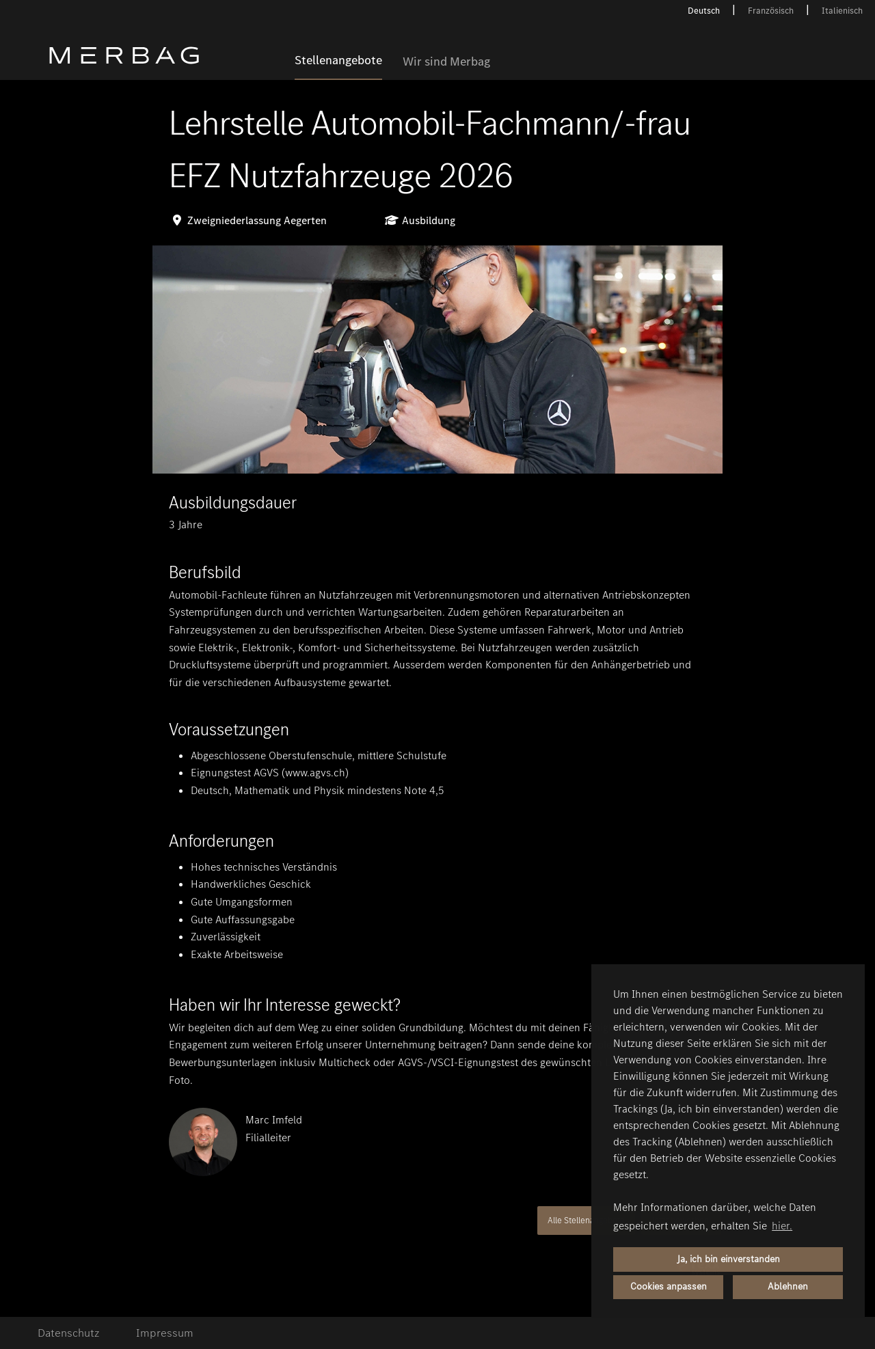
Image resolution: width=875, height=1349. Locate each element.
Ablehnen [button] (788, 1286)
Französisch (771, 10)
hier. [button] (782, 1225)
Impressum (164, 1333)
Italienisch (842, 10)
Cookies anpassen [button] (668, 1286)
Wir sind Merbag (446, 62)
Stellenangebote (338, 60)
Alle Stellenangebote (586, 1220)
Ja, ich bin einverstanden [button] (728, 1259)
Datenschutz (68, 1333)
